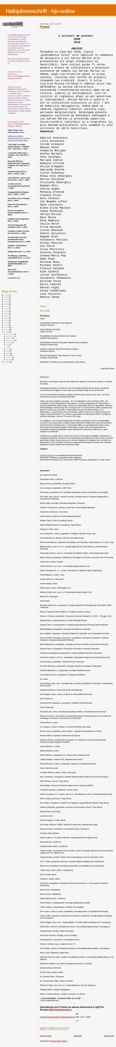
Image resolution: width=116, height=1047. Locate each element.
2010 (6, 332)
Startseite (78, 1036)
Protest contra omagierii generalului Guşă (57, 1017)
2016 (6, 318)
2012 (6, 327)
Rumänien (64, 1029)
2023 (6, 302)
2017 (6, 316)
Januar (9, 359)
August (9, 342)
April (8, 353)
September (10, 340)
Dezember (10, 334)
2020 (6, 309)
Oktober (9, 338)
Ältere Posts (109, 1036)
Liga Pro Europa (47, 455)
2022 (6, 304)
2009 (6, 362)
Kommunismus (50, 1029)
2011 (6, 329)
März (8, 355)
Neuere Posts (45, 1036)
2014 (6, 322)
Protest (44, 26)
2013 (6, 325)
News (58, 1029)
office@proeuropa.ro (60, 1009)
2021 (6, 306)
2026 (6, 295)
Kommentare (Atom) (58, 1041)
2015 (6, 320)
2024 (6, 299)
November (10, 336)
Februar (9, 357)
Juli (7, 345)
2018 (6, 313)
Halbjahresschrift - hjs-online (40, 11)
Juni (8, 349)
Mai (7, 351)
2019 (6, 311)
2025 (6, 297)
